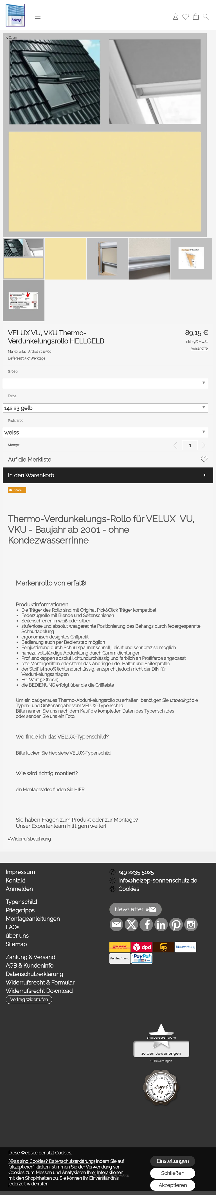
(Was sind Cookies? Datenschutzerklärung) (51, 1161)
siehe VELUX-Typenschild (84, 753)
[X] (131, 924)
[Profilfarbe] (105, 432)
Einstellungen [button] (173, 1161)
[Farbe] (105, 408)
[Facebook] (146, 924)
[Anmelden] (175, 16)
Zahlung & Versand (30, 957)
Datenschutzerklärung (34, 974)
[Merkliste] (185, 16)
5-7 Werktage (26, 358)
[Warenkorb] (195, 16)
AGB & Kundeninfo (29, 965)
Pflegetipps (20, 910)
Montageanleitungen (33, 918)
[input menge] (190, 445)
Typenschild (21, 902)
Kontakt (15, 880)
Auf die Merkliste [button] (29, 459)
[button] (37, 16)
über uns (17, 935)
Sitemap (16, 944)
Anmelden (19, 889)
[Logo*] (15, 6)
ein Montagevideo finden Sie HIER (50, 789)
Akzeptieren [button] (173, 1185)
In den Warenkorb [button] (31, 475)
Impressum (20, 872)
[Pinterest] (176, 924)
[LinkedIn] (161, 924)
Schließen (172, 1173)
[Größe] (105, 383)
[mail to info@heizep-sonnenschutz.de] (116, 924)
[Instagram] (191, 924)
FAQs (12, 927)
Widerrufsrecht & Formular (40, 982)
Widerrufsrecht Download (39, 991)
